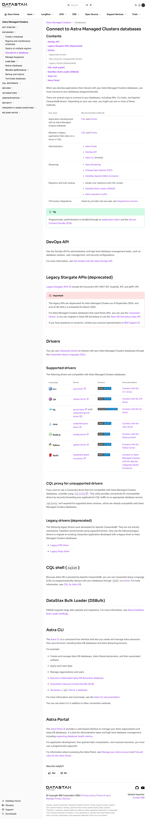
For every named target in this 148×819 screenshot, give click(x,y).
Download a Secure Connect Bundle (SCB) (72, 684)
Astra (31, 14)
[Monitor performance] (23, 70)
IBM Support (130, 322)
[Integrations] (21, 93)
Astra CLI (52, 76)
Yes (51, 773)
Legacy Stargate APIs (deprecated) (65, 46)
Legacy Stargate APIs (57, 286)
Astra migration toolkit (96, 194)
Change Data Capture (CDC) (98, 170)
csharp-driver (79, 399)
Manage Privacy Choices (58, 798)
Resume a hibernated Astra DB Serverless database (76, 678)
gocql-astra (78, 409)
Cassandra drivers (68, 350)
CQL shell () (62, 567)
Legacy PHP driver (59, 545)
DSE (76, 14)
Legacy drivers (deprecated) (62, 63)
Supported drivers (57, 54)
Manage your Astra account (115, 752)
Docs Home (11, 14)
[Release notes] (21, 112)
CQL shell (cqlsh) (56, 67)
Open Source (93, 14)
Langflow (47, 14)
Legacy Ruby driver (60, 551)
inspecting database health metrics (74, 736)
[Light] (135, 5)
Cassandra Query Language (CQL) (67, 354)
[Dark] (139, 5)
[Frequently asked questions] (21, 107)
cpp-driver (78, 389)
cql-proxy (80, 493)
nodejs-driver (79, 434)
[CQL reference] (21, 83)
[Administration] (21, 98)
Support (7, 809)
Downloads (9, 814)
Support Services (117, 14)
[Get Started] (21, 27)
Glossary (8, 805)
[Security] (21, 102)
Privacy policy (88, 795)
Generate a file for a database (68, 690)
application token (111, 219)
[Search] (80, 5)
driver (127, 580)
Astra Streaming (93, 164)
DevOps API (53, 42)
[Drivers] (21, 88)
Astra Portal (54, 80)
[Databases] (21, 32)
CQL (83, 119)
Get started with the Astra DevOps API (93, 261)
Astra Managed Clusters (58, 22)
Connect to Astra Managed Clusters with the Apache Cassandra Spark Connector (131, 461)
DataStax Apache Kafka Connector (102, 176)
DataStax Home (11, 801)
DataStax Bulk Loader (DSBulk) (63, 72)
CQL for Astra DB (72, 584)
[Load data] (23, 61)
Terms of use (103, 795)
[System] (143, 5)
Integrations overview (127, 201)
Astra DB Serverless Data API (125, 316)
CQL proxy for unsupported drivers (65, 59)
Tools (136, 14)
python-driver (79, 445)
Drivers (51, 50)
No (63, 773)
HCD (63, 14)
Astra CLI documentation (107, 697)
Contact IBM (139, 797)
